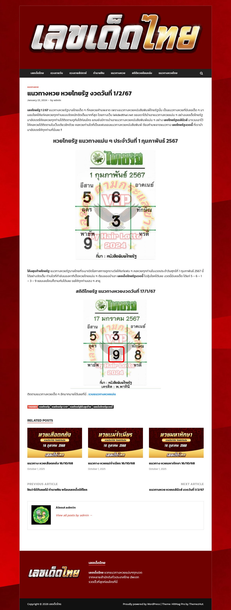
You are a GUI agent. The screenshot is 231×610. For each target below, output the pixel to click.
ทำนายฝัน (98, 73)
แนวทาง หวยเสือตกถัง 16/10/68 (50, 463)
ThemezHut (196, 604)
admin (57, 100)
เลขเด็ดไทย (37, 73)
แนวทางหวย (118, 73)
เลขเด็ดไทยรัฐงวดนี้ (103, 407)
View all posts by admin (74, 515)
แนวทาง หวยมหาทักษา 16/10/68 (172, 463)
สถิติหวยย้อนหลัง (142, 73)
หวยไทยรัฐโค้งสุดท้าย (80, 407)
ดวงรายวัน (56, 73)
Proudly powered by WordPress (141, 604)
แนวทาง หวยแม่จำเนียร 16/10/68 (111, 463)
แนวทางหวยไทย (168, 73)
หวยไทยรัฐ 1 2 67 (60, 407)
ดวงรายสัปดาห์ (78, 73)
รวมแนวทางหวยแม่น (102, 394)
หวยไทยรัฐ (44, 407)
